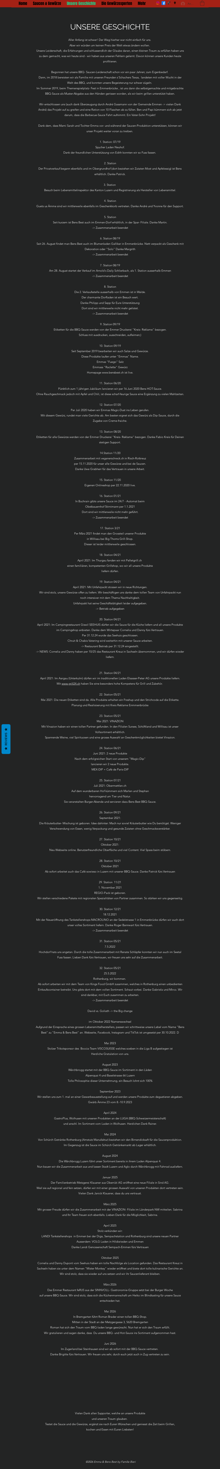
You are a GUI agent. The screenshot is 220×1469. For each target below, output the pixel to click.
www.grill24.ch (71, 683)
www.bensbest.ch (113, 372)
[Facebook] (163, 3)
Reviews (6, 739)
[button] (202, 3)
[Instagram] (158, 3)
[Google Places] (175, 3)
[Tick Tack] (169, 3)
